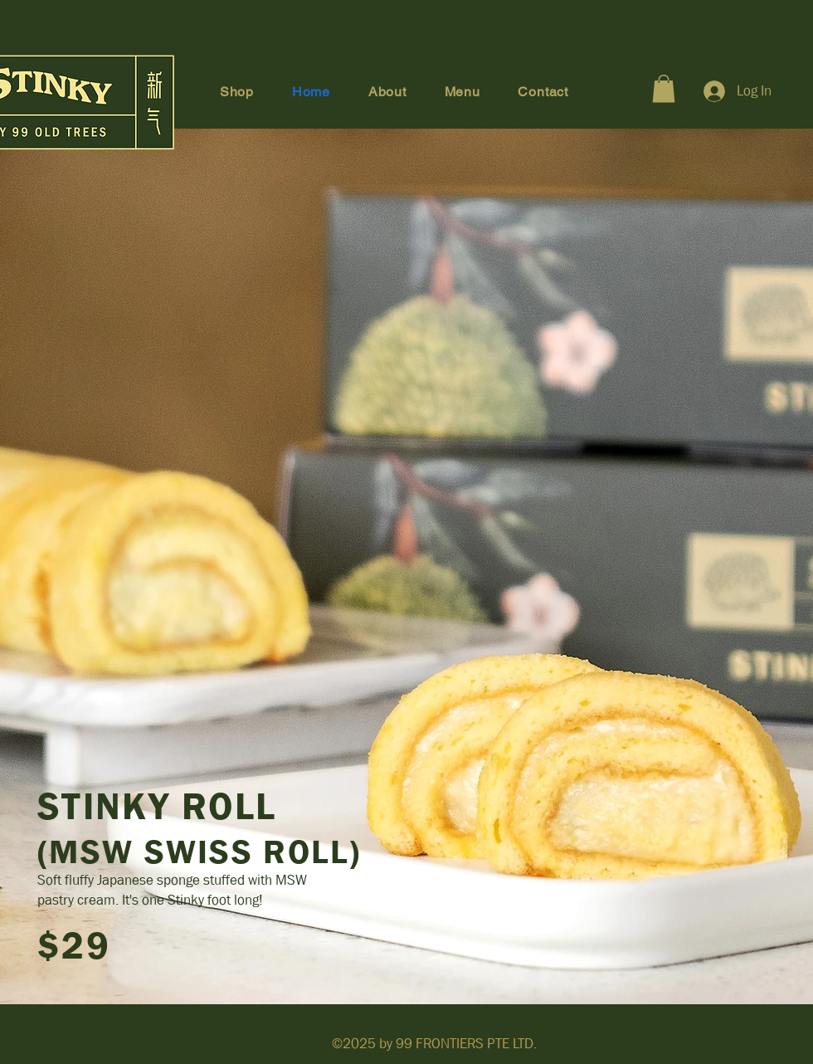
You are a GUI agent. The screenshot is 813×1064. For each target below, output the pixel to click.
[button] (663, 88)
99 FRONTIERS (440, 1043)
